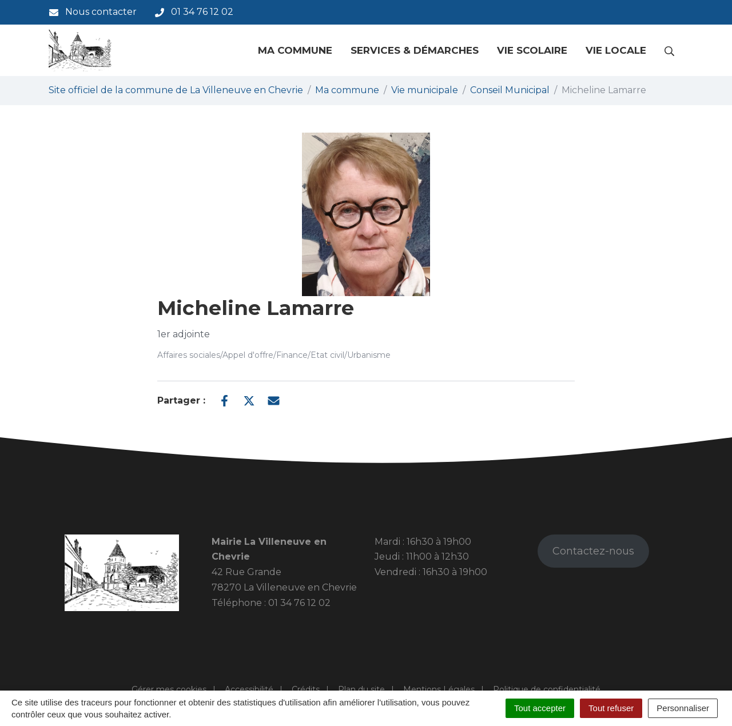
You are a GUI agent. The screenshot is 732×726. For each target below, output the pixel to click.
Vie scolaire (532, 50)
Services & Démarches (415, 50)
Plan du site (361, 689)
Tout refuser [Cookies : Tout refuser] (611, 708)
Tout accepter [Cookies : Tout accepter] (540, 708)
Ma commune (295, 50)
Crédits (306, 689)
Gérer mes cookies (169, 689)
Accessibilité (249, 689)
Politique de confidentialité (546, 689)
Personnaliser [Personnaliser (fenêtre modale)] (683, 708)
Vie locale (616, 50)
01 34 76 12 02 (299, 602)
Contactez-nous (593, 551)
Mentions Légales (439, 689)
